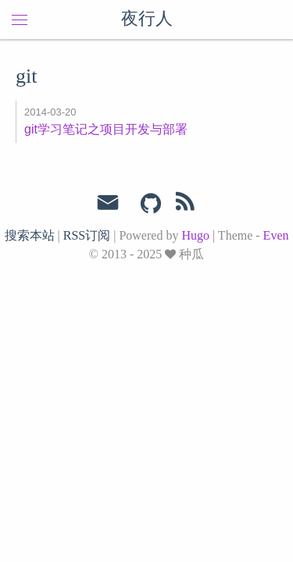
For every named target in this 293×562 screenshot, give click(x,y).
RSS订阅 (86, 235)
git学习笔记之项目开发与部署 (106, 129)
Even (276, 235)
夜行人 (147, 19)
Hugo (195, 235)
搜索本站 (30, 235)
